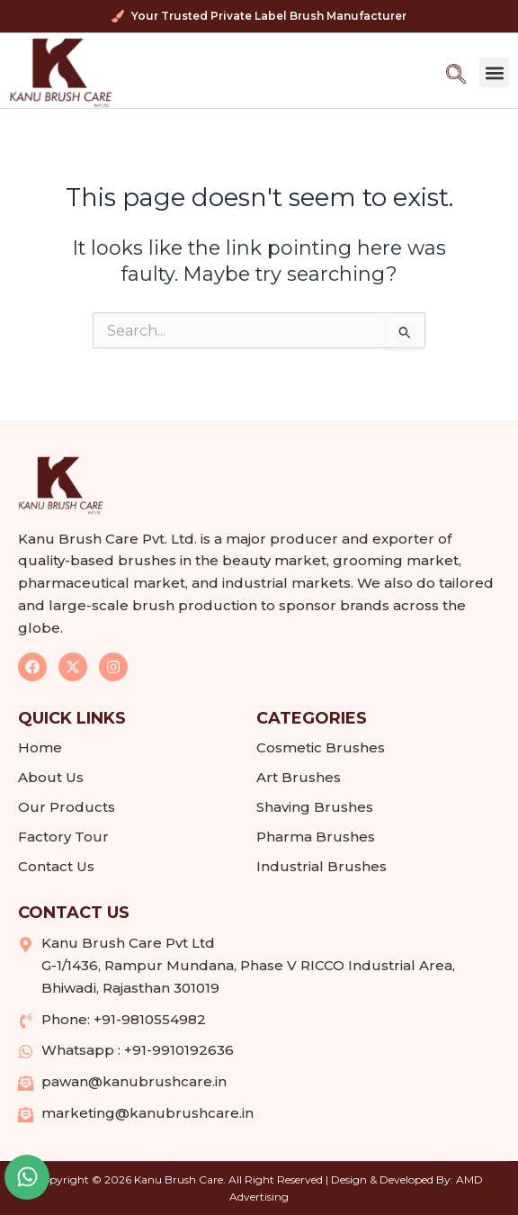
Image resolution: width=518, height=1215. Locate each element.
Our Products (71, 807)
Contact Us (56, 866)
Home (40, 747)
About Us (51, 777)
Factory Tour (63, 836)
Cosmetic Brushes (320, 747)
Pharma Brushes (315, 836)
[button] (494, 72)
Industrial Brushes (321, 866)
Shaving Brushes (314, 806)
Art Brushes (298, 777)
